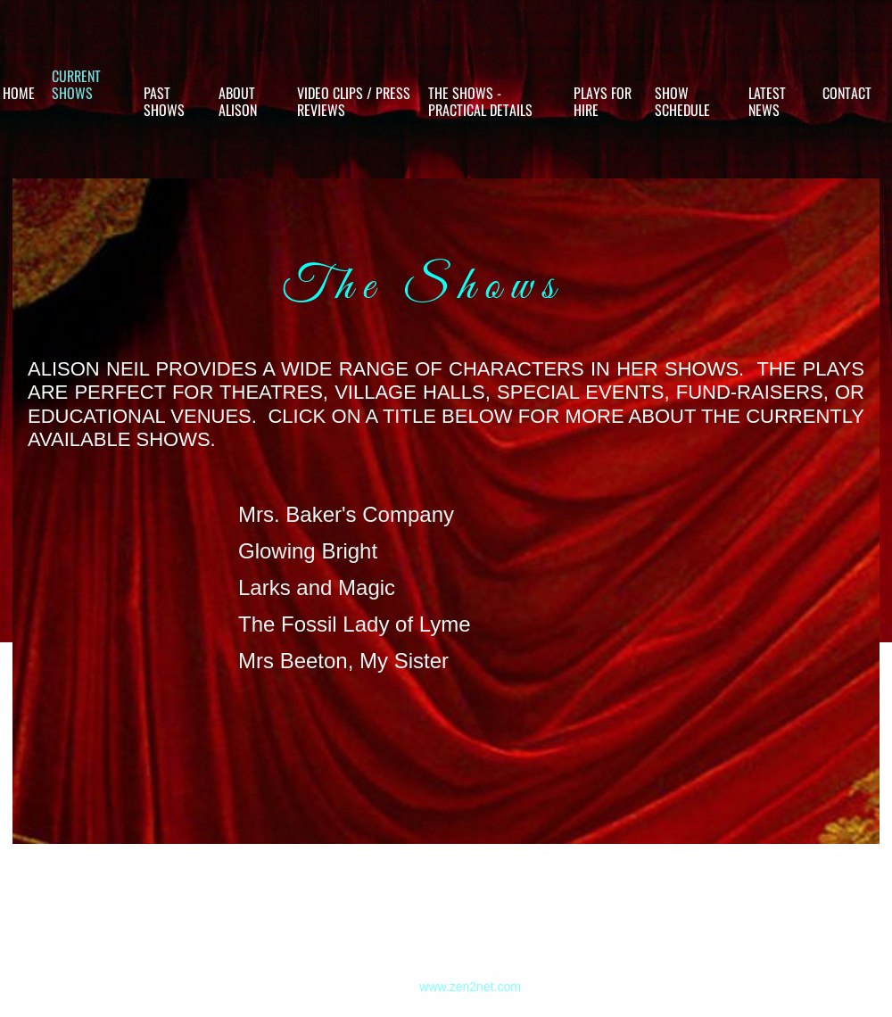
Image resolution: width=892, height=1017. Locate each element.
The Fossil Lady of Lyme (354, 624)
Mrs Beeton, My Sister (343, 661)
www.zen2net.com (470, 987)
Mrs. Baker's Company (346, 514)
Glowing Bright (307, 551)
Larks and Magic (316, 587)
